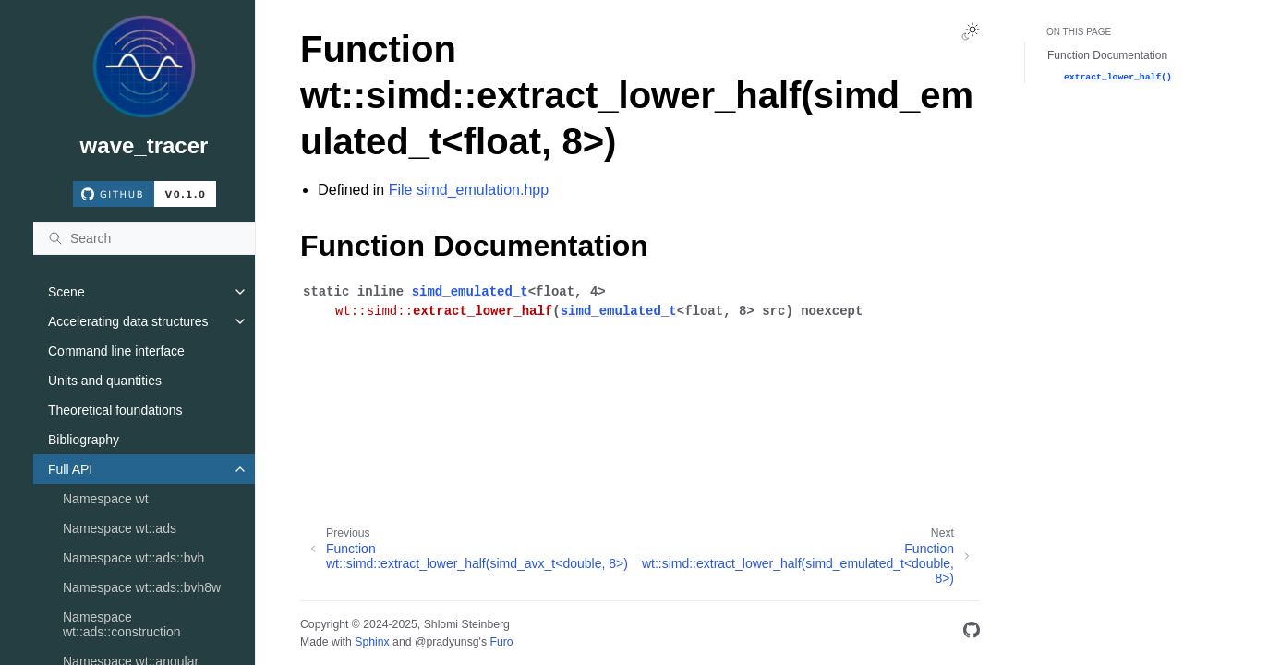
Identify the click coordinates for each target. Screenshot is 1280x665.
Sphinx (372, 641)
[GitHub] (971, 633)
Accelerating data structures (128, 321)
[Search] (144, 238)
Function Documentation (1107, 55)
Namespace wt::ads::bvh (133, 557)
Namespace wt (106, 498)
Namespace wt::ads (119, 528)
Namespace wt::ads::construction (122, 624)
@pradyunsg (447, 641)
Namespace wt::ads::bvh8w (142, 587)
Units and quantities (105, 380)
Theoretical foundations (115, 410)
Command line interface (116, 351)
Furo (501, 641)
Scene (66, 291)
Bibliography (83, 439)
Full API (70, 469)
